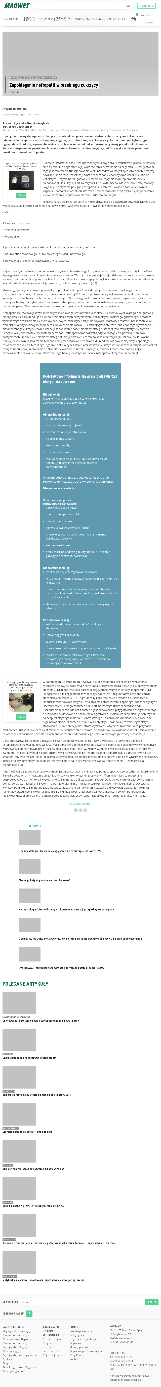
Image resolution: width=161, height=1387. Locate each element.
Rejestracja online (53, 1355)
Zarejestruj (148, 22)
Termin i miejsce (52, 1339)
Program (48, 1343)
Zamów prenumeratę (15, 1335)
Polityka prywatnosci (81, 1331)
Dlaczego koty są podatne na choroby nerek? (44, 880)
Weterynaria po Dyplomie (17, 1339)
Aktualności (110, 18)
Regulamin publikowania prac (86, 1351)
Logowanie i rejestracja (83, 1339)
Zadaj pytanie (77, 1335)
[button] (12, 18)
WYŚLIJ (152, 1302)
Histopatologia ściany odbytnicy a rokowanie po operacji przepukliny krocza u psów (66, 909)
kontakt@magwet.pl (121, 1361)
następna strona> (80, 803)
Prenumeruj (146, 6)
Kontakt (74, 1359)
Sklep (123, 18)
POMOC (74, 1327)
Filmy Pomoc (77, 1355)
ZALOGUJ (145, 15)
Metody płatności (80, 1347)
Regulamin (76, 1343)
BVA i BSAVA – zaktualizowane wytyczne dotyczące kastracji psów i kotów (61, 968)
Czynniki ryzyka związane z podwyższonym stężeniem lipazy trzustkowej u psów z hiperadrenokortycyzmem (80, 938)
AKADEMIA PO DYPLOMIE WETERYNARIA (51, 1331)
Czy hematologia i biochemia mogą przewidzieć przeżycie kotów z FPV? (60, 851)
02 (38, 114)
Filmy (97, 18)
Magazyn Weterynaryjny (14, 114)
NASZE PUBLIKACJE (14, 1327)
